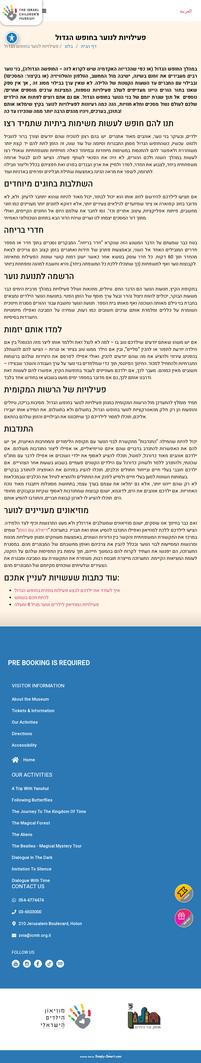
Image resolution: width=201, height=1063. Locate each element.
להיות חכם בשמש (31, 597)
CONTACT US (28, 886)
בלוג (69, 46)
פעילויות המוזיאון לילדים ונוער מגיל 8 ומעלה (56, 604)
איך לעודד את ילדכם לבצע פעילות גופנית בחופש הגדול (67, 590)
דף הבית (89, 46)
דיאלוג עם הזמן (33, 530)
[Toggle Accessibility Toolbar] (11, 36)
